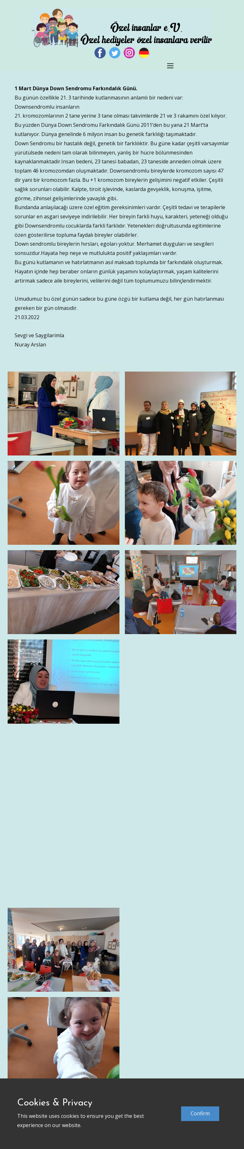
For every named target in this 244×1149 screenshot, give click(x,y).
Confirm (200, 1113)
